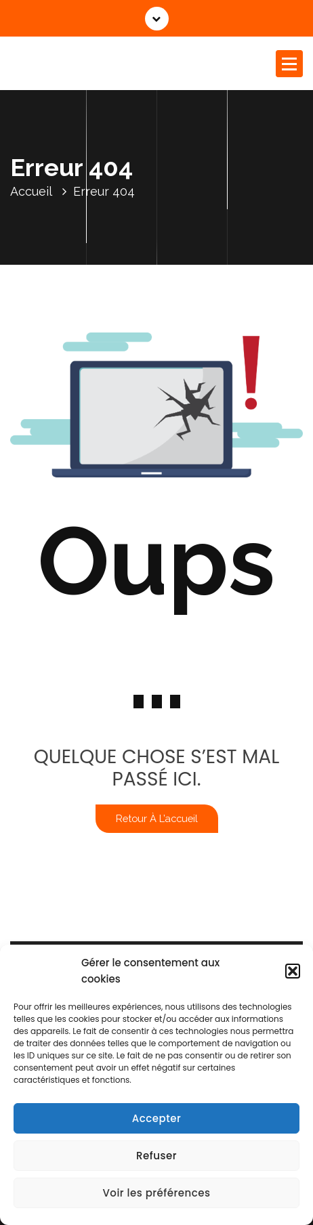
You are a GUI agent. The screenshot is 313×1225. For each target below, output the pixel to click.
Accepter (156, 1118)
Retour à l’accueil (157, 818)
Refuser (156, 1155)
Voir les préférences (156, 1193)
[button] (292, 971)
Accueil (31, 191)
